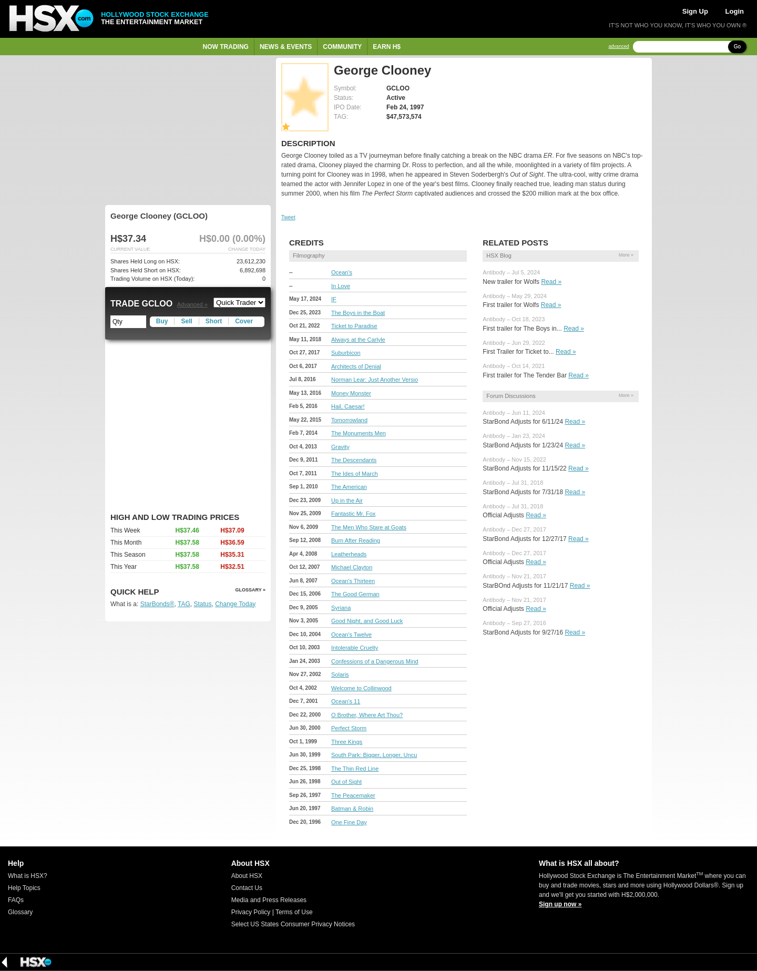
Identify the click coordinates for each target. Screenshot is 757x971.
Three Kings (346, 742)
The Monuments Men (358, 433)
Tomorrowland (349, 420)
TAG (184, 604)
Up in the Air (347, 500)
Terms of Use (294, 912)
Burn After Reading (355, 540)
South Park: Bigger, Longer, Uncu (374, 755)
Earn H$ (387, 46)
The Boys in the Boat (358, 313)
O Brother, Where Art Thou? (367, 715)
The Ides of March (354, 474)
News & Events (286, 46)
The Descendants (353, 460)
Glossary (20, 912)
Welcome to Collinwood (361, 688)
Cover (244, 321)
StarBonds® (157, 604)
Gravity (340, 447)
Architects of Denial (356, 366)
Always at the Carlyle (358, 339)
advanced (619, 46)
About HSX (246, 876)
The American (349, 487)
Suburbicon (346, 353)
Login (734, 11)
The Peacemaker (353, 795)
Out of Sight (346, 782)
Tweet (288, 217)
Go (737, 46)
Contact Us (246, 888)
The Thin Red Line (354, 768)
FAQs (16, 900)
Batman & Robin (352, 808)
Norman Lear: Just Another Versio (374, 379)
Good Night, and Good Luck (367, 621)
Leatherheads (348, 554)
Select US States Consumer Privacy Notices (293, 924)
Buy (162, 321)
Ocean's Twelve (351, 634)
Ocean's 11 (345, 701)
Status (202, 604)
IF (333, 299)
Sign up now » (560, 904)
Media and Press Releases (268, 900)
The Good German (355, 594)
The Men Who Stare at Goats (368, 527)
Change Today (235, 604)
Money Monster (351, 393)
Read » (551, 281)
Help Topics (24, 888)
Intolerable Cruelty (354, 648)
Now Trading (226, 46)
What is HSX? (27, 876)
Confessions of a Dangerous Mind (374, 661)
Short (214, 321)
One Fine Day (349, 822)
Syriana (341, 608)
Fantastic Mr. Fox (353, 513)
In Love (340, 286)
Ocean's (341, 272)
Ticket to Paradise (354, 326)
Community (342, 46)
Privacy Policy (251, 912)
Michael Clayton (351, 567)
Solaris (340, 674)
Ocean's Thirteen (353, 581)
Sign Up (695, 11)
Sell (186, 321)
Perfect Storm (348, 728)
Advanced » (192, 304)
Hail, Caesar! (348, 406)
